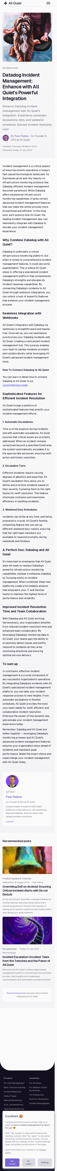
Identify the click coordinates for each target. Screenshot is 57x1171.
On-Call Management (14, 1083)
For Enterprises (36, 1095)
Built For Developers (39, 1099)
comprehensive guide (15, 385)
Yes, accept (12, 1162)
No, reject (28, 1162)
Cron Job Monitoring (13, 1104)
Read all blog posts (16, 993)
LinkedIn (10, 821)
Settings (45, 1162)
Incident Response (12, 1091)
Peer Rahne (22, 136)
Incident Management (39, 1103)
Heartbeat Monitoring (14, 1109)
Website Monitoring (13, 1100)
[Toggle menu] (48, 3)
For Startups (35, 1083)
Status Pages (10, 1096)
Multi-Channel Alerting (14, 1087)
